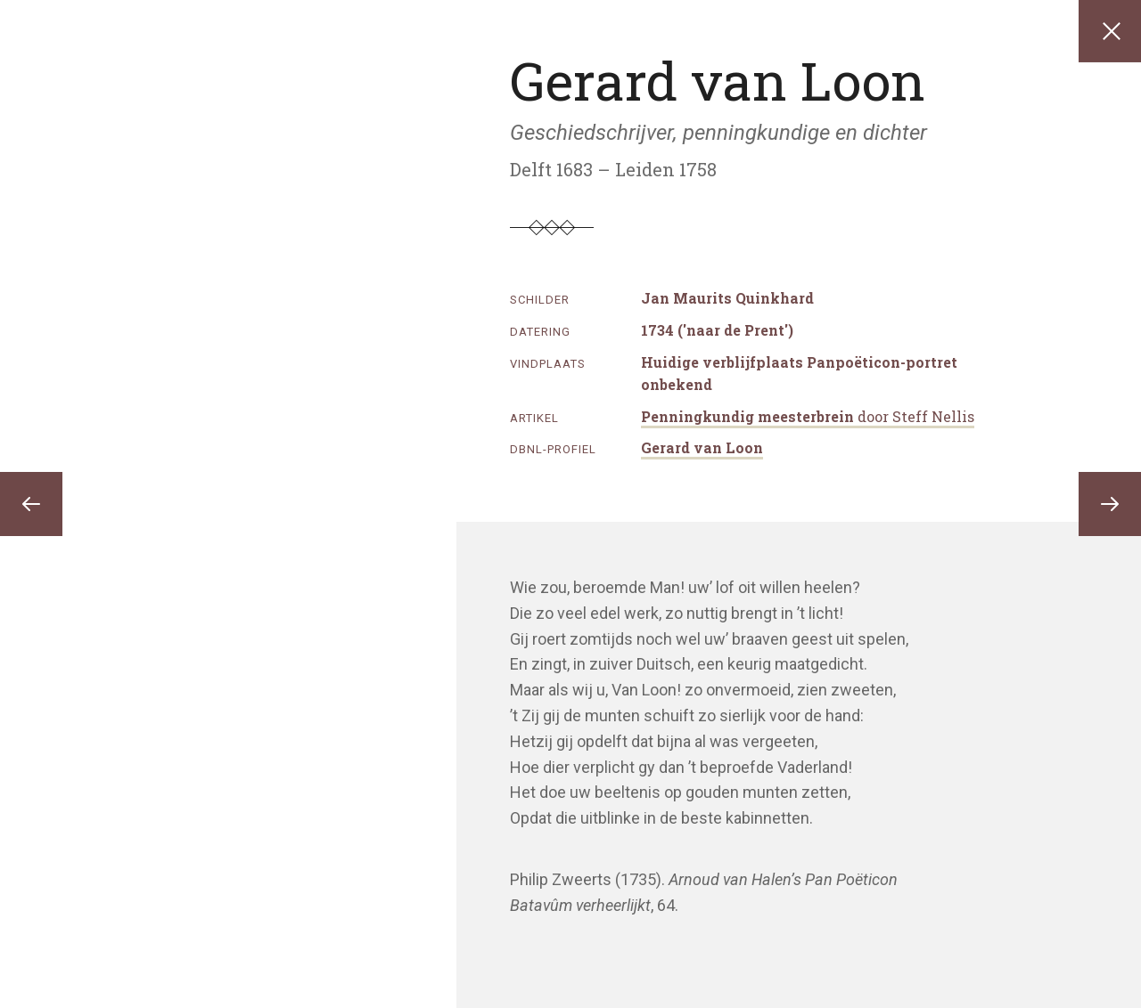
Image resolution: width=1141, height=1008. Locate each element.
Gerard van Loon (702, 447)
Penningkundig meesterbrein (807, 416)
